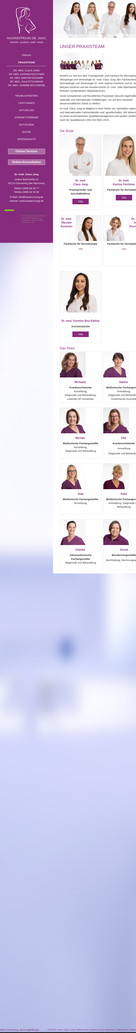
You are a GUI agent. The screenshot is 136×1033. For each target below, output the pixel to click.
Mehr (39, 222)
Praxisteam (26, 62)
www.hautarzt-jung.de (31, 200)
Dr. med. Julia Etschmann (26, 81)
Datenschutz (26, 139)
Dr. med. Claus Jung (26, 70)
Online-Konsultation (26, 162)
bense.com (98, 1030)
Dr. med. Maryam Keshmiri (26, 78)
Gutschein (26, 124)
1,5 (12, 214)
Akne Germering (9, 1029)
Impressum (110, 1030)
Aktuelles (26, 110)
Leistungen (27, 102)
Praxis (26, 55)
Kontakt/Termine (26, 117)
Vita (80, 201)
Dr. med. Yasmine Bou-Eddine (26, 85)
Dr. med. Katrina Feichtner (26, 74)
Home (62, 36)
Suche (26, 131)
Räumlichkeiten (26, 95)
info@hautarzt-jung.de (30, 197)
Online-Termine (26, 151)
